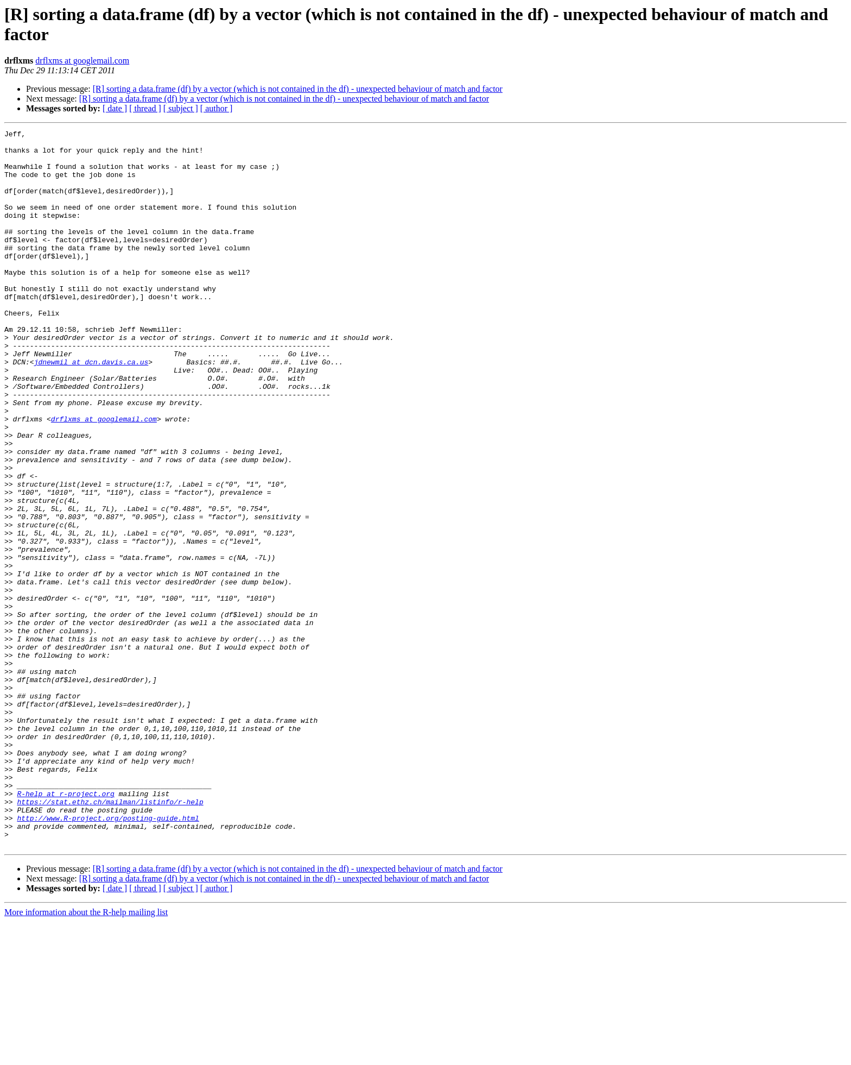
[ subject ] (180, 108)
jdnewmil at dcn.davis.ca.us (91, 409)
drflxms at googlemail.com (82, 60)
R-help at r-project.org (65, 927)
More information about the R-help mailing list (86, 1055)
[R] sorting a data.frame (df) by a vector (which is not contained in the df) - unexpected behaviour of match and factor (298, 88)
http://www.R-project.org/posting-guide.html (108, 956)
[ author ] (216, 108)
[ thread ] (145, 108)
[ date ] (115, 108)
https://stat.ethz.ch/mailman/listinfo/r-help (110, 937)
